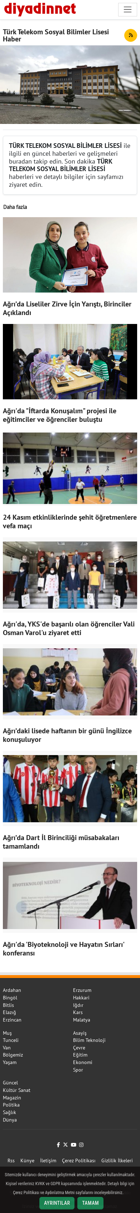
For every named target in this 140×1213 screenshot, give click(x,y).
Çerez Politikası (79, 1160)
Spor (78, 1070)
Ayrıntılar (57, 1203)
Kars (78, 1012)
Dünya (10, 1120)
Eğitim (80, 1055)
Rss (11, 1160)
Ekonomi (82, 1062)
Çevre (79, 1047)
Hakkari (81, 997)
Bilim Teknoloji (89, 1040)
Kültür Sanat (16, 1090)
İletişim (48, 1160)
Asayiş (80, 1033)
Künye (27, 1160)
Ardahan (12, 990)
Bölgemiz (13, 1055)
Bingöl (10, 997)
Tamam (90, 1203)
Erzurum (82, 990)
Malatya (81, 1020)
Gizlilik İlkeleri (117, 1160)
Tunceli (11, 1040)
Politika (11, 1105)
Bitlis (8, 1005)
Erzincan (12, 1020)
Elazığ (9, 1012)
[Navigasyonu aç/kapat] (127, 9)
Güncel (10, 1082)
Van (7, 1047)
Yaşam (9, 1062)
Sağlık (9, 1112)
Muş (7, 1033)
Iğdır (78, 1005)
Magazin (12, 1097)
